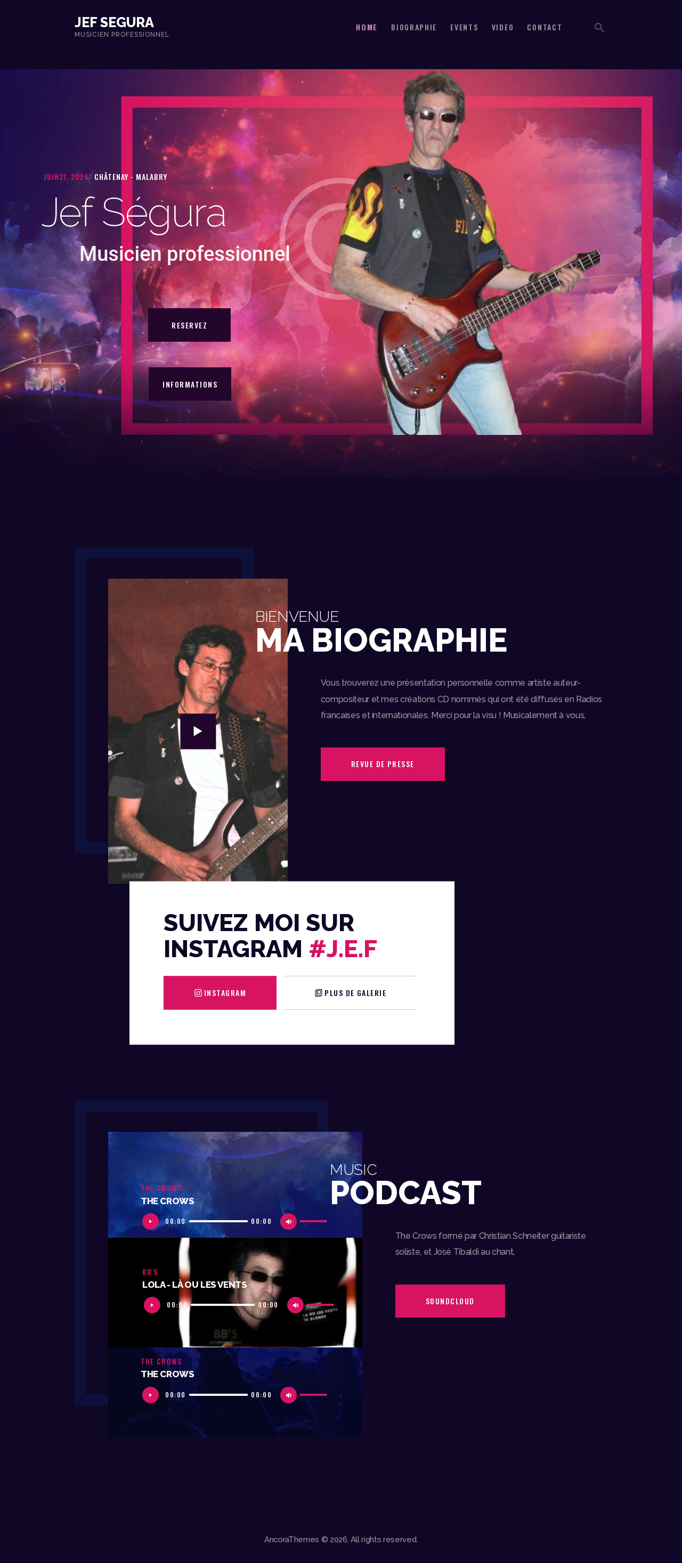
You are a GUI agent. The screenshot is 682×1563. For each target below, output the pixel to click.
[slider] (218, 1221)
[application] (235, 1220)
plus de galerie (355, 992)
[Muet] (291, 1224)
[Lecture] (153, 1224)
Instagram (225, 992)
